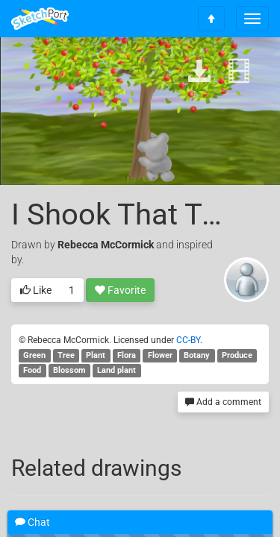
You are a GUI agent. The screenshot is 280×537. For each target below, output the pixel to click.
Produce (237, 355)
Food (32, 370)
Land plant (116, 370)
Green (34, 355)
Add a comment (223, 402)
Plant (95, 355)
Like (36, 291)
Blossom (69, 370)
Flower (160, 355)
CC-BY (188, 340)
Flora (126, 355)
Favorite (120, 291)
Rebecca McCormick (105, 245)
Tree (66, 355)
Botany (197, 355)
